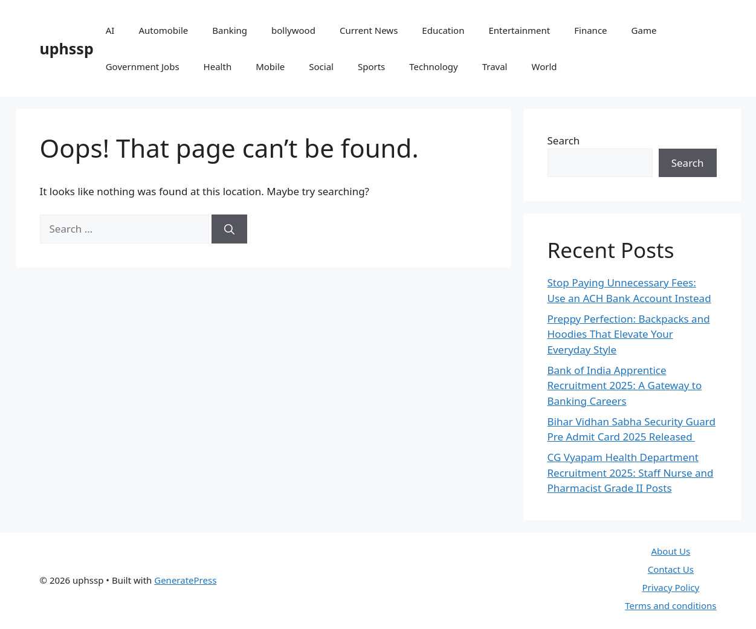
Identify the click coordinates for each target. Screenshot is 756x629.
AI (110, 30)
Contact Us (671, 569)
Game (644, 30)
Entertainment (519, 30)
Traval (495, 66)
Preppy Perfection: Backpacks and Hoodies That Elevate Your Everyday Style (629, 334)
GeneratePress (185, 580)
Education (443, 30)
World (544, 66)
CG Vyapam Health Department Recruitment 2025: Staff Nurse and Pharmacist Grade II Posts (631, 472)
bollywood (293, 30)
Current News (369, 30)
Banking (229, 30)
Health (218, 66)
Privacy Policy (671, 587)
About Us (671, 551)
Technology (433, 66)
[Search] (229, 229)
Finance (590, 30)
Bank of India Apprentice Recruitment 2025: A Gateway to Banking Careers (625, 385)
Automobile (163, 30)
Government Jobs (142, 66)
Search (564, 140)
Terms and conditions (670, 605)
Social (321, 66)
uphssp (67, 48)
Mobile (270, 66)
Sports (371, 66)
